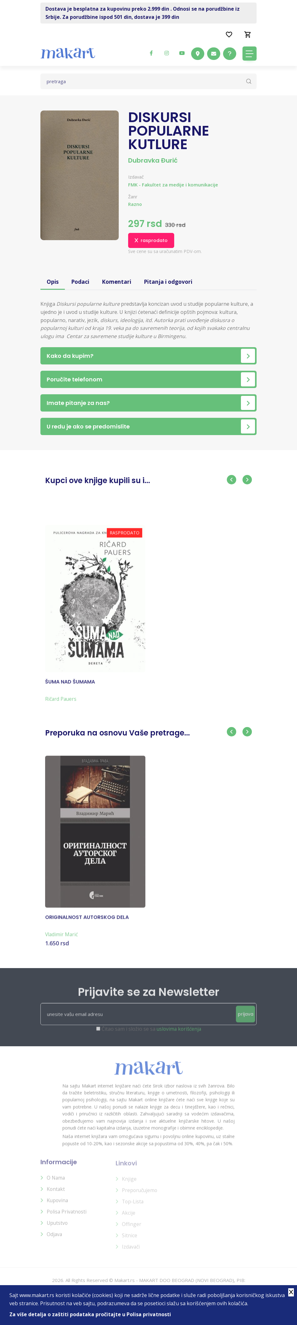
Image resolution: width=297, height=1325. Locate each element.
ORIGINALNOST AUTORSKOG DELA (87, 921)
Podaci (80, 282)
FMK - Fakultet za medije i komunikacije (173, 184)
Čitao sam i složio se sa (151, 1034)
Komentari (118, 282)
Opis (53, 282)
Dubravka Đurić (153, 160)
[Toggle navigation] (249, 53)
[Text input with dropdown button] (148, 81)
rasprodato (151, 240)
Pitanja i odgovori (170, 282)
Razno (135, 204)
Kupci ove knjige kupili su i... (97, 481)
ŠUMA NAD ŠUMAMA (70, 686)
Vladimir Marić (62, 938)
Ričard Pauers (61, 703)
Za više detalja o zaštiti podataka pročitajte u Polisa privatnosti (90, 1314)
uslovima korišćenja (178, 1034)
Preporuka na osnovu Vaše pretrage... (117, 733)
